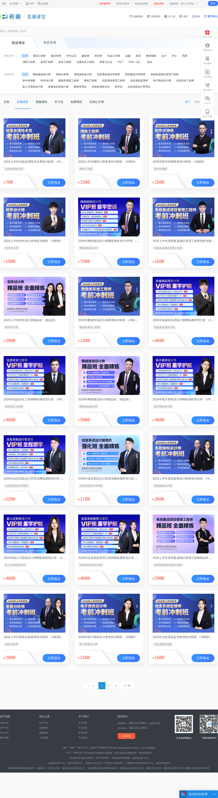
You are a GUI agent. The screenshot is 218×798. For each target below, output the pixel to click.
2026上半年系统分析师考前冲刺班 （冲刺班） (33, 637)
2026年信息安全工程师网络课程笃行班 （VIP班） (36, 399)
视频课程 (136, 16)
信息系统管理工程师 (113, 80)
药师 (184, 55)
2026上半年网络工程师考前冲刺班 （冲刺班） (108, 161)
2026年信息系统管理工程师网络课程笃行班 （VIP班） (113, 557)
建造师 (85, 55)
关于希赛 (82, 723)
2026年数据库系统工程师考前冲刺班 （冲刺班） (109, 320)
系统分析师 (62, 74)
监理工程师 (47, 62)
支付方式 (4, 732)
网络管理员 (80, 86)
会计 (164, 55)
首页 (4, 3)
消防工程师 (29, 62)
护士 (174, 55)
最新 (197, 101)
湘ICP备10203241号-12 (74, 768)
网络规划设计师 (42, 74)
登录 (212, 3)
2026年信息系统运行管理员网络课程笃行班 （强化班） (113, 478)
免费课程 (76, 101)
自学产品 (43, 723)
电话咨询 (207, 87)
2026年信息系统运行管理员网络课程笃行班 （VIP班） (39, 478)
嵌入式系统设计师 (33, 86)
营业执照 (82, 737)
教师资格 (151, 55)
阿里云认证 (106, 62)
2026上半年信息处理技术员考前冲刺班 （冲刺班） (36, 161)
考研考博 (49, 43)
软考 (23, 31)
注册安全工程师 (85, 62)
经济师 (98, 55)
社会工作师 (113, 55)
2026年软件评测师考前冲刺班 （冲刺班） (179, 161)
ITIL (120, 61)
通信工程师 (39, 55)
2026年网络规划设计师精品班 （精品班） (105, 399)
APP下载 (4, 728)
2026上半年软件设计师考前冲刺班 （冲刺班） (33, 240)
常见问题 (82, 728)
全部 (25, 74)
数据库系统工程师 (68, 80)
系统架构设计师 (83, 74)
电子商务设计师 (162, 80)
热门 (187, 101)
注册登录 (4, 723)
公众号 (207, 100)
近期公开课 (96, 101)
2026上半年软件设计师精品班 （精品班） (30, 320)
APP (29, 3)
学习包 (169, 16)
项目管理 (56, 55)
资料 (196, 16)
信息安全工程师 (185, 80)
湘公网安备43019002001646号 (103, 768)
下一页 (127, 685)
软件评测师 (29, 80)
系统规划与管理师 (135, 74)
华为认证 (71, 55)
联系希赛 (82, 732)
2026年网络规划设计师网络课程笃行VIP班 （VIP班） (112, 240)
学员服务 (207, 60)
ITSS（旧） (135, 62)
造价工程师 (64, 62)
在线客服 (126, 736)
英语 (138, 55)
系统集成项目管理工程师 (165, 74)
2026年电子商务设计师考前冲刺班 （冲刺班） (108, 637)
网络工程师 (90, 80)
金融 (127, 55)
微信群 (43, 3)
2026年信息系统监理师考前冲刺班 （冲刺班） (182, 637)
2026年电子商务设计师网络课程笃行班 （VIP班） (185, 399)
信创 (149, 62)
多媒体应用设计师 (58, 86)
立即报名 (53, 182)
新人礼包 (207, 34)
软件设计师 (47, 80)
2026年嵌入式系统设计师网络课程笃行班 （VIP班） (37, 557)
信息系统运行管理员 (139, 86)
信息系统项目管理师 (108, 74)
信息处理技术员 (101, 86)
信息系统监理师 (139, 80)
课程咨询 (207, 47)
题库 (183, 16)
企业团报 (43, 737)
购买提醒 (4, 737)
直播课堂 (153, 16)
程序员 (118, 86)
